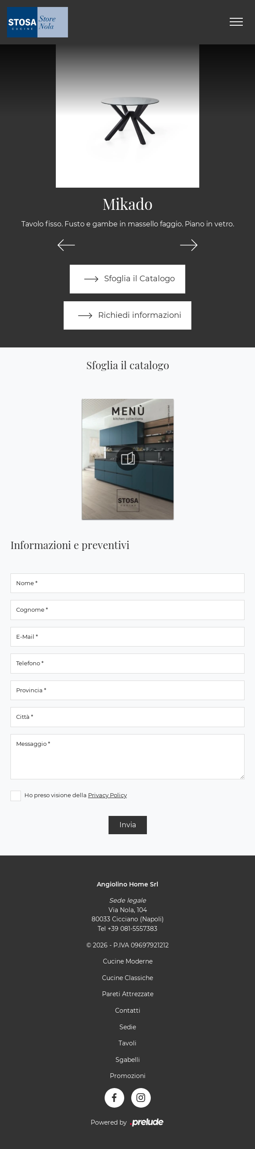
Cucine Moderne (128, 962)
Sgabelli (128, 1060)
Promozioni (128, 1076)
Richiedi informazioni (127, 316)
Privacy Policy (107, 795)
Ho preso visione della (75, 795)
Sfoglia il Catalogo (127, 279)
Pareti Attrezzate (127, 994)
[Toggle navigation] (236, 22)
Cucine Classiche (127, 978)
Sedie (127, 1027)
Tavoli (127, 1044)
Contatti (127, 1011)
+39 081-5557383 (132, 929)
